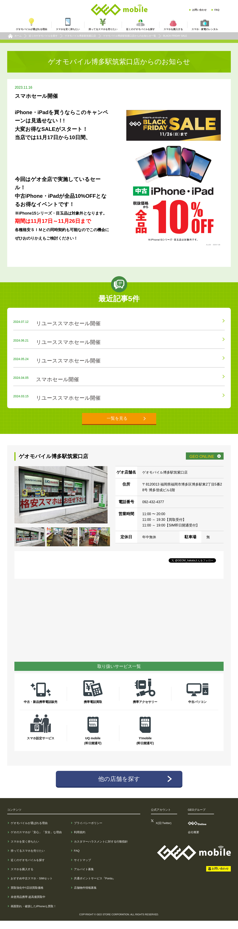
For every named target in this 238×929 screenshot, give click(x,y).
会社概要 (193, 840)
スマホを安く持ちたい (25, 849)
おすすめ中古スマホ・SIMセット (32, 886)
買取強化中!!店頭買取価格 (27, 895)
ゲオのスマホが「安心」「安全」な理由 (36, 840)
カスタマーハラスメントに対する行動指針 (101, 849)
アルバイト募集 (84, 877)
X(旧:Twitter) (163, 831)
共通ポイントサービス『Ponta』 (94, 886)
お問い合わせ (199, 9)
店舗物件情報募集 (85, 895)
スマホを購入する (22, 877)
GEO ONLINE (199, 463)
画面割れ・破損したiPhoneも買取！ (33, 914)
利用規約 (79, 840)
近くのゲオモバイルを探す (28, 868)
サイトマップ (82, 868)
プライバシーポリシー (88, 831)
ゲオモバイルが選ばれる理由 (29, 831)
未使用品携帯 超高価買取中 (28, 905)
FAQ (216, 9)
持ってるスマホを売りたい (28, 858)
